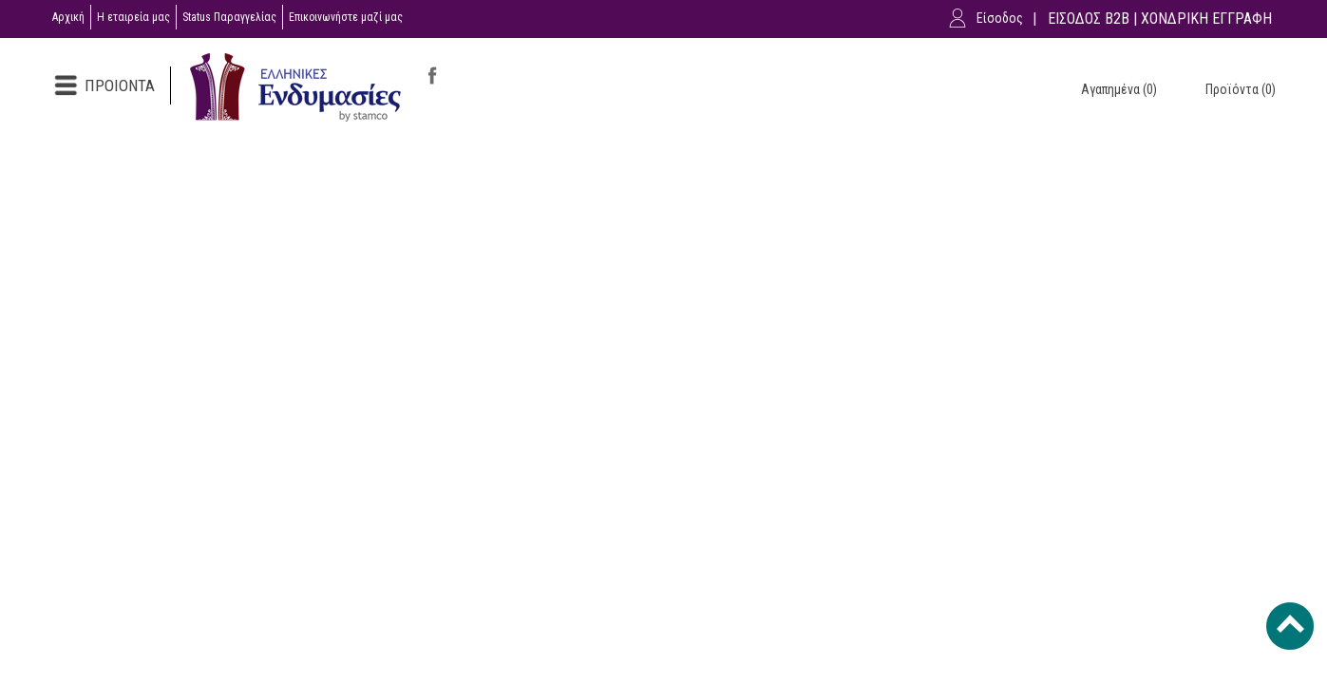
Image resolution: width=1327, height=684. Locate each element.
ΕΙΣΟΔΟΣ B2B (1088, 19)
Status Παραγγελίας (229, 17)
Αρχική (68, 17)
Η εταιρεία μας (133, 17)
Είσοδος (999, 18)
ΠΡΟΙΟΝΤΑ (120, 85)
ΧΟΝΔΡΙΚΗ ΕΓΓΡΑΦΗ (1206, 19)
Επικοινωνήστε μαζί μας (346, 17)
